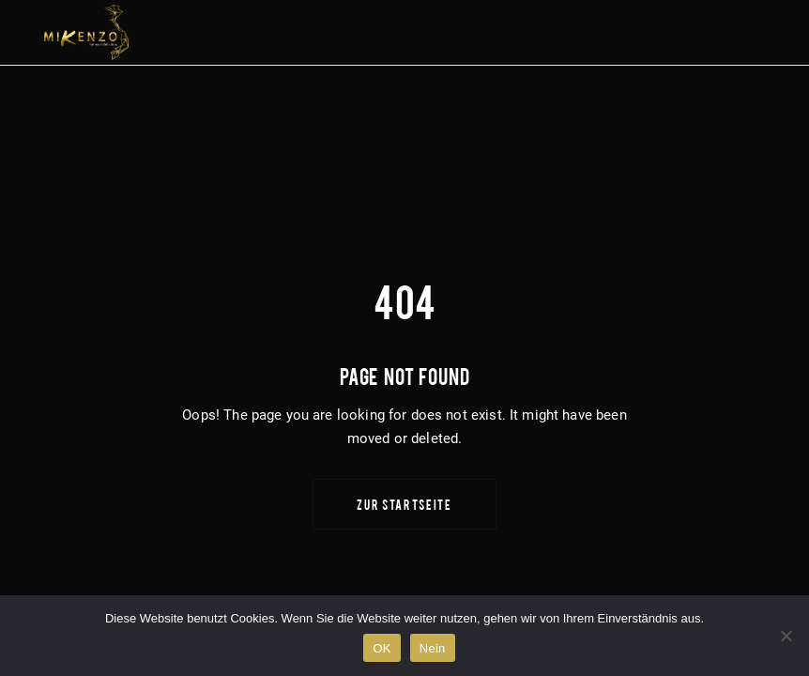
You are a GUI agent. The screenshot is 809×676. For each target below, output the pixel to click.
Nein (433, 648)
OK (381, 648)
